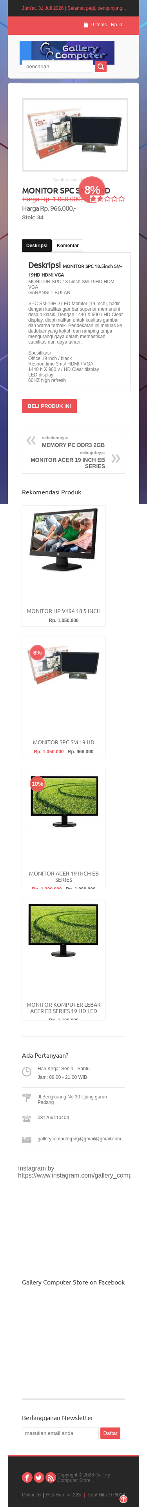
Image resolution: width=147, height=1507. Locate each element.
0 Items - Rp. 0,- (108, 24)
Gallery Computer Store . (83, 1477)
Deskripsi (36, 245)
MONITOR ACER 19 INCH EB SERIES (57, 458)
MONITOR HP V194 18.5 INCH (64, 611)
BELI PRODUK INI (49, 406)
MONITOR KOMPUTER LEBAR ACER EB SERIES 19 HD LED (64, 1008)
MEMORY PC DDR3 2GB (90, 440)
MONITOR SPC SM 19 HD (63, 742)
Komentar (68, 245)
